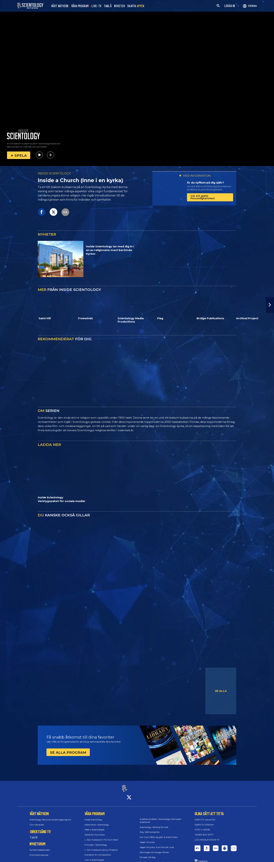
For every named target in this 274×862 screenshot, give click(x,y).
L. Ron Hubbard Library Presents (101, 846)
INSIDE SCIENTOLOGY (54, 173)
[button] (270, 305)
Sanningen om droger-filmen (154, 849)
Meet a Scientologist (94, 826)
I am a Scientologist (94, 857)
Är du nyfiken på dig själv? (205, 182)
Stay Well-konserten (150, 829)
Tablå (33, 834)
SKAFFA (135, 6)
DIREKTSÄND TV (40, 828)
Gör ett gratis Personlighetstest (202, 197)
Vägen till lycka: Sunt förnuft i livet (157, 844)
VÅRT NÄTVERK (60, 6)
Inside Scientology (93, 816)
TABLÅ (108, 6)
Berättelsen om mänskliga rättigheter (159, 859)
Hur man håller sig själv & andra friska (159, 834)
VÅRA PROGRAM (80, 6)
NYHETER (119, 6)
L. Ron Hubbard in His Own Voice (101, 836)
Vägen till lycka (147, 839)
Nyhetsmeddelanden (40, 846)
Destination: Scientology (97, 821)
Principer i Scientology (96, 841)
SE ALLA (221, 691)
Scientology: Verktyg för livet (154, 824)
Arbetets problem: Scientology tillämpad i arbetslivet (161, 817)
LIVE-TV (96, 6)
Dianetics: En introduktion (98, 851)
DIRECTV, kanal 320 (205, 816)
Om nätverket (37, 821)
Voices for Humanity (95, 831)
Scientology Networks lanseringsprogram (50, 816)
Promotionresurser (39, 851)
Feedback (203, 858)
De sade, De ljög (147, 854)
